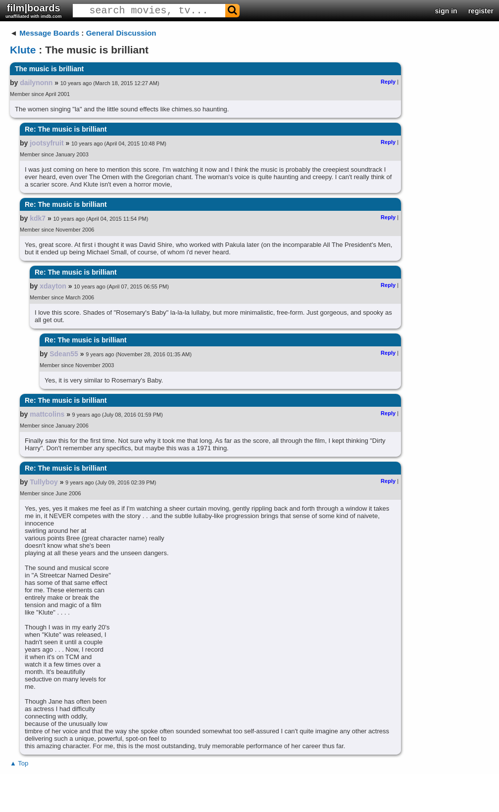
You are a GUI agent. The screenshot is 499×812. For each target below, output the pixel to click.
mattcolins (47, 414)
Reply (388, 82)
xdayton (53, 286)
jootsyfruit (46, 143)
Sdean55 (64, 354)
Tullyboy (44, 482)
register (481, 11)
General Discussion (121, 33)
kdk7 (38, 218)
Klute (23, 49)
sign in (446, 11)
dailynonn (36, 83)
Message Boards (49, 33)
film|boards (33, 10)
